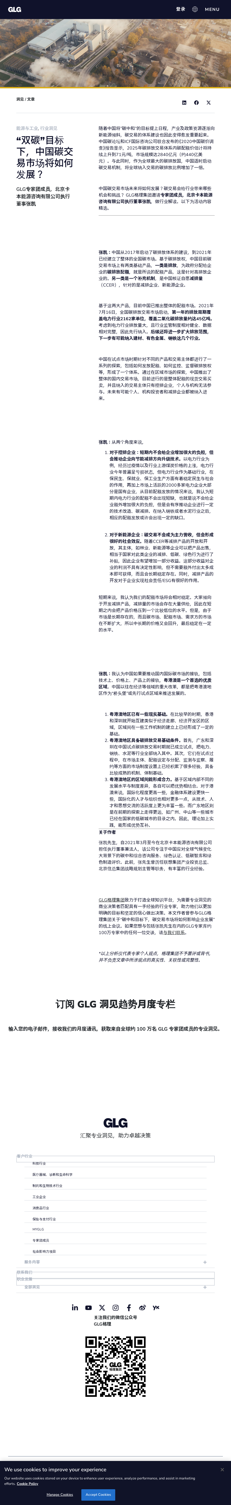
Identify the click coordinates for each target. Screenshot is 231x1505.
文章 (31, 99)
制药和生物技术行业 (48, 1186)
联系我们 (25, 1273)
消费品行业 (41, 1209)
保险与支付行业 (44, 1220)
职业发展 (25, 1280)
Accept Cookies (98, 1494)
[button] (184, 103)
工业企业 (39, 1197)
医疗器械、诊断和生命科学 (53, 1175)
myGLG (38, 1230)
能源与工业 (27, 129)
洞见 (20, 99)
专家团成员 (41, 1241)
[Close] (222, 1470)
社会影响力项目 (44, 1252)
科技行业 (39, 1164)
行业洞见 (48, 129)
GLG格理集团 (112, 900)
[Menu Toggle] (212, 9)
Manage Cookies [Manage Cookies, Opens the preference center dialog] (60, 1494)
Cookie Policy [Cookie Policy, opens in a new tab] (27, 1483)
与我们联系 (174, 933)
